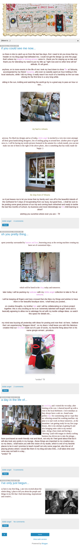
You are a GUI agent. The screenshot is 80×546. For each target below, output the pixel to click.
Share (5, 225)
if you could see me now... (18, 48)
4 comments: (19, 221)
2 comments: (19, 387)
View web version (40, 539)
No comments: (19, 522)
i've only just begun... (15, 483)
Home (40, 534)
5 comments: (19, 470)
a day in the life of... (14, 399)
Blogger (45, 544)
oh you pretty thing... (14, 234)
